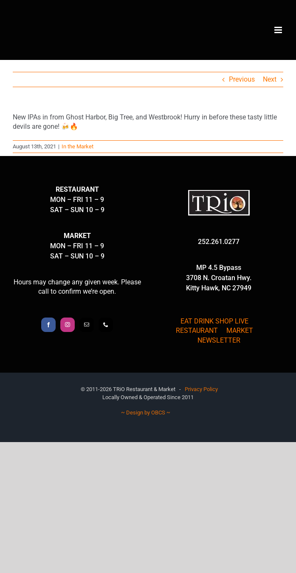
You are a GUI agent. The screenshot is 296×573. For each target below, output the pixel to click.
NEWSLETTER (218, 340)
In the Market (77, 146)
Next (269, 79)
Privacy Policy (201, 389)
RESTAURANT (197, 330)
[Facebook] (48, 325)
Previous (242, 79)
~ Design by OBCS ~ (145, 412)
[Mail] (86, 325)
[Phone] (106, 325)
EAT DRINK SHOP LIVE (214, 321)
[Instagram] (67, 325)
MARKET (239, 330)
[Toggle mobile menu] (278, 30)
